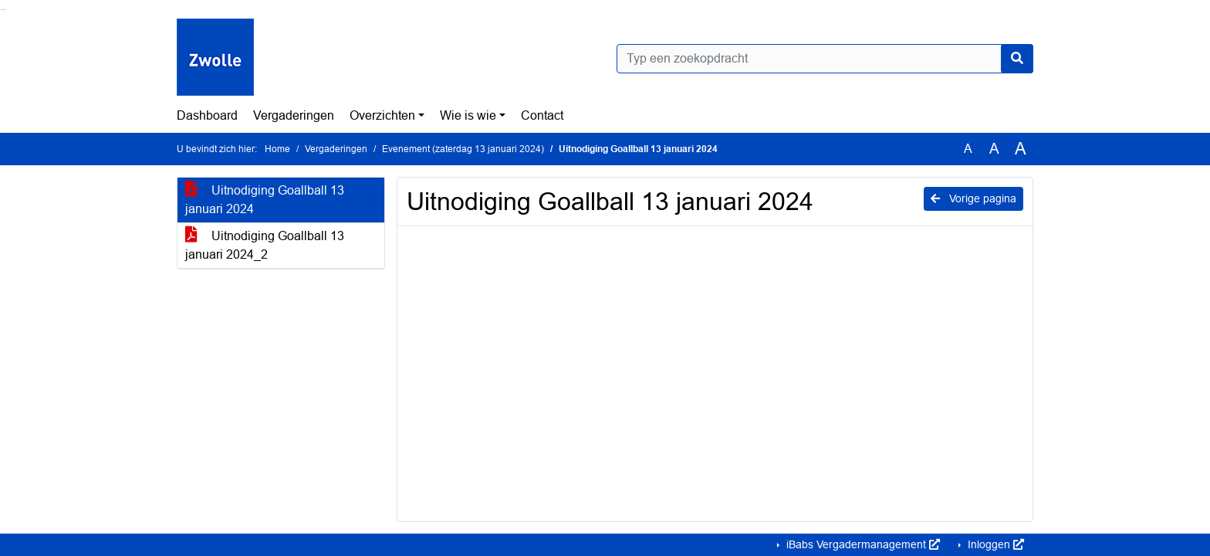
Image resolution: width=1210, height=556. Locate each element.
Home (277, 149)
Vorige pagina (973, 198)
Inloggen (994, 544)
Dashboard (207, 115)
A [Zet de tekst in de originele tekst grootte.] (968, 148)
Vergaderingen (293, 115)
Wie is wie (468, 115)
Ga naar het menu (4, 9)
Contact (542, 115)
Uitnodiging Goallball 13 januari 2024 (264, 199)
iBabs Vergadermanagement (861, 544)
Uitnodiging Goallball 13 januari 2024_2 (264, 245)
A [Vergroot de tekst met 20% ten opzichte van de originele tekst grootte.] (994, 149)
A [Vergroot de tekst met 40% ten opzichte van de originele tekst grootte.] (1020, 149)
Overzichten (382, 115)
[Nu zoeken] (1017, 58)
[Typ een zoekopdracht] (825, 58)
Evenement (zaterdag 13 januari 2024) (463, 149)
